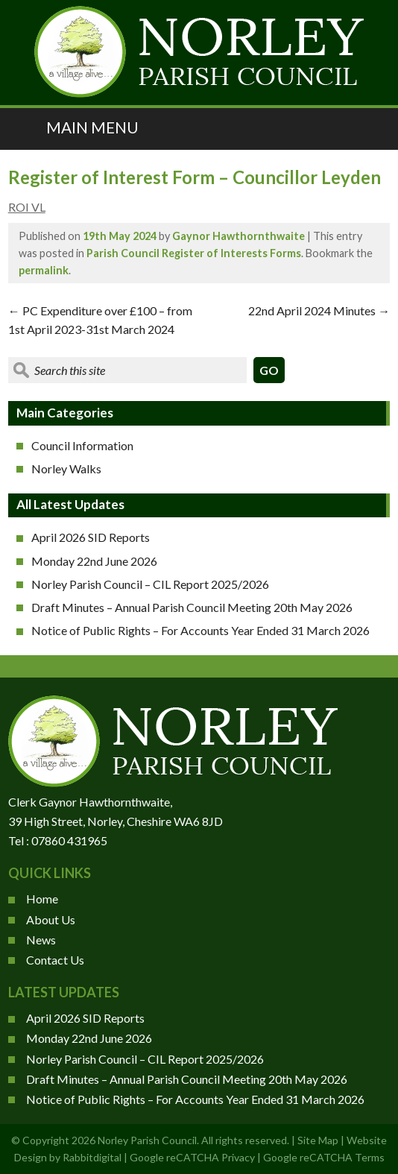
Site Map (317, 1140)
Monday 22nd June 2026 (94, 561)
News (41, 939)
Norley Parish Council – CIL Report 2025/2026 (150, 584)
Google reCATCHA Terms (324, 1157)
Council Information (82, 445)
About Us (50, 919)
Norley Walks (66, 468)
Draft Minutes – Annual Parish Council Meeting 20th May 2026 (192, 607)
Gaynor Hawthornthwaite (238, 236)
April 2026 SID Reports (90, 537)
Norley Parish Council (147, 1140)
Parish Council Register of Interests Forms (193, 253)
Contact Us (55, 960)
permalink (44, 270)
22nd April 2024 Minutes (319, 310)
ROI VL (26, 207)
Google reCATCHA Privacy (192, 1157)
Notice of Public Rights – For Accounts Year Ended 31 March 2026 (200, 630)
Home (42, 898)
